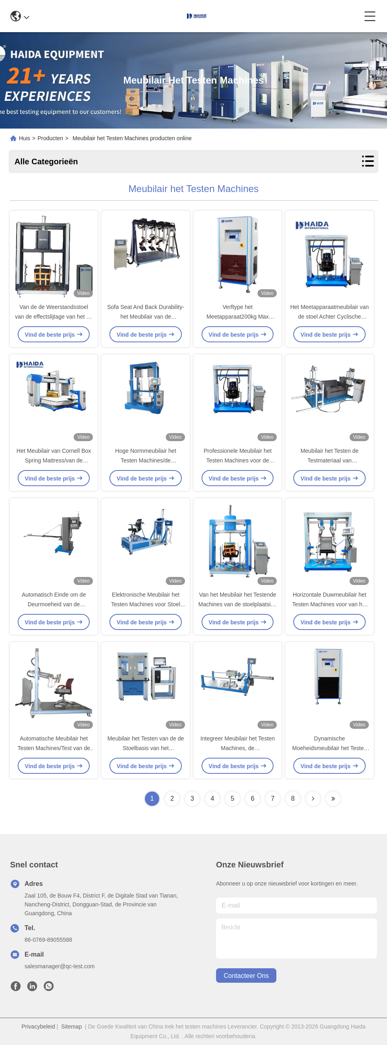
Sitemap (71, 1026)
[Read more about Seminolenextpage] (313, 798)
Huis (24, 138)
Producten (50, 138)
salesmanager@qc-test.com (60, 966)
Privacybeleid (38, 1026)
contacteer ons (246, 975)
